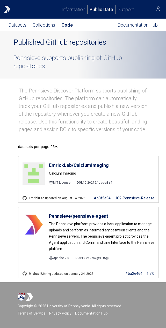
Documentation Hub (91, 313)
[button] (37, 147)
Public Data (101, 9)
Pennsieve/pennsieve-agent (78, 216)
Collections (44, 25)
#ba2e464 (133, 273)
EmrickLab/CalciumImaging (79, 165)
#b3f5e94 (102, 198)
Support (126, 9)
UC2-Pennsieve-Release (134, 198)
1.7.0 (150, 273)
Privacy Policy (59, 313)
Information (73, 9)
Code (67, 25)
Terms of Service (32, 313)
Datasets (17, 25)
